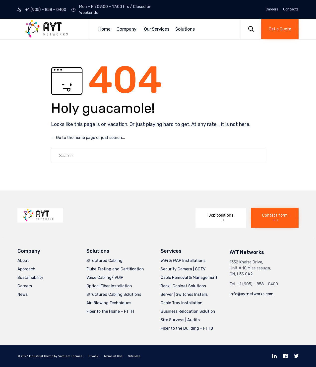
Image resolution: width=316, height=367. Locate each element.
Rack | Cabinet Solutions (183, 286)
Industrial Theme (41, 356)
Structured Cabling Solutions (113, 294)
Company (126, 29)
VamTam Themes (70, 356)
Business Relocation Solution (188, 311)
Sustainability (30, 277)
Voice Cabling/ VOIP (104, 277)
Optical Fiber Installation (109, 286)
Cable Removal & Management (189, 277)
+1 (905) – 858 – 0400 (45, 9)
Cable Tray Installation (181, 303)
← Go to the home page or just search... (88, 137)
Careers (272, 9)
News (22, 294)
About (23, 260)
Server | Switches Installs (184, 294)
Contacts (291, 9)
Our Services (156, 29)
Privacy (93, 356)
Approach (26, 269)
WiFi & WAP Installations (183, 260)
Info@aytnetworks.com (251, 294)
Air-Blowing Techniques (108, 303)
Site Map (134, 356)
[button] (280, 29)
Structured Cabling (104, 260)
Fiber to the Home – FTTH (110, 311)
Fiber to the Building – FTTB (187, 328)
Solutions (185, 29)
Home (104, 29)
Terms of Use (113, 356)
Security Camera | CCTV (183, 269)
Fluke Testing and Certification (115, 269)
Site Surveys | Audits (180, 319)
